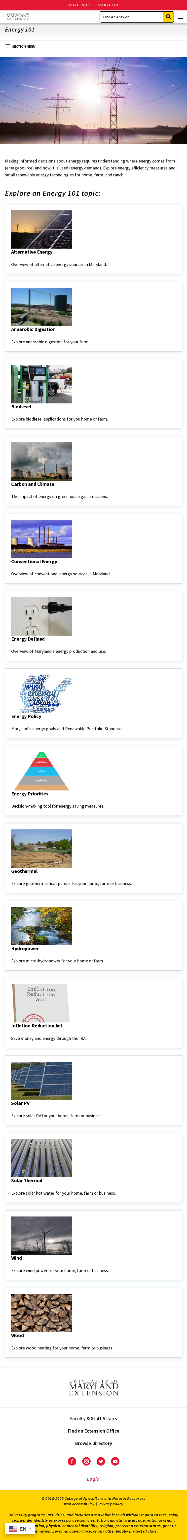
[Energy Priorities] (11, 800)
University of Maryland (93, 5)
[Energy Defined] (11, 646)
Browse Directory (93, 1443)
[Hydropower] (11, 955)
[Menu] (180, 16)
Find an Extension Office (93, 1431)
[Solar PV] (11, 1110)
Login (93, 1479)
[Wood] (11, 1342)
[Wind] (11, 1265)
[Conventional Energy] (11, 568)
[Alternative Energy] (11, 258)
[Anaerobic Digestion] (11, 336)
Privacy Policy (110, 1503)
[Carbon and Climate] (11, 491)
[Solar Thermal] (11, 1187)
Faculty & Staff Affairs (93, 1418)
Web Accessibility (79, 1503)
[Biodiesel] (11, 413)
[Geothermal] (11, 878)
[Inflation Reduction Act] (11, 1032)
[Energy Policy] (11, 723)
